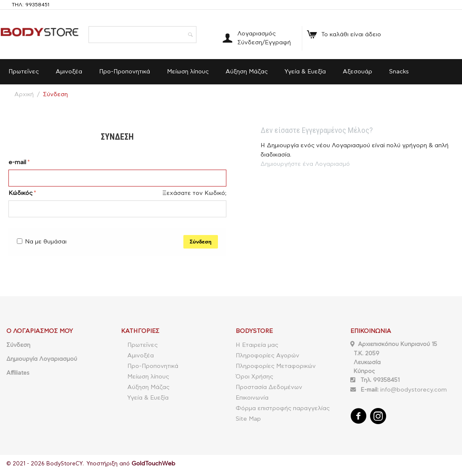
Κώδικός (20, 193)
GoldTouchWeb (153, 464)
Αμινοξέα (69, 72)
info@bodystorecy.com (413, 390)
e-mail (17, 162)
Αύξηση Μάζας (247, 72)
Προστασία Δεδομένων (269, 387)
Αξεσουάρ (357, 72)
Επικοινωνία (252, 398)
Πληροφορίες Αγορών (267, 356)
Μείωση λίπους (188, 72)
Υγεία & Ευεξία (305, 72)
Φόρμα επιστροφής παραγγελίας (283, 408)
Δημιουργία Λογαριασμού (41, 359)
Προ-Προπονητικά (124, 72)
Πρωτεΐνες (23, 72)
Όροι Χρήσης (254, 377)
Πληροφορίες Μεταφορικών (276, 366)
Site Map (248, 419)
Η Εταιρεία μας (257, 345)
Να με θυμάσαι (42, 242)
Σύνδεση (201, 241)
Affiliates (18, 373)
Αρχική (24, 94)
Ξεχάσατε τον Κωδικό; (194, 193)
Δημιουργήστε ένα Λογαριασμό (305, 164)
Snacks (399, 72)
